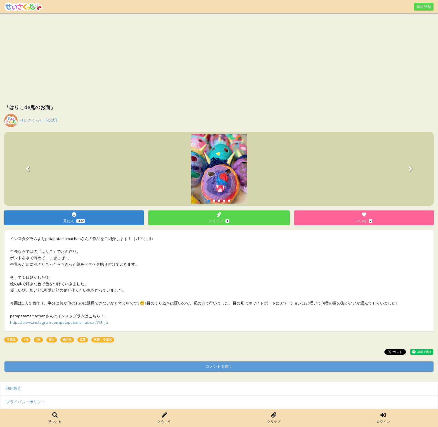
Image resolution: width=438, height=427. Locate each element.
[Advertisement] (171, 60)
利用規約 (14, 388)
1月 (25, 339)
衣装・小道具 (103, 339)
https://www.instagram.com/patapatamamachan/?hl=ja (59, 322)
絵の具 (67, 339)
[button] (27, 169)
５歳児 (11, 339)
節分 (52, 339)
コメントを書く (219, 366)
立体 (83, 339)
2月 (38, 339)
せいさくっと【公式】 (39, 120)
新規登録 (423, 6)
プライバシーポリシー (25, 402)
